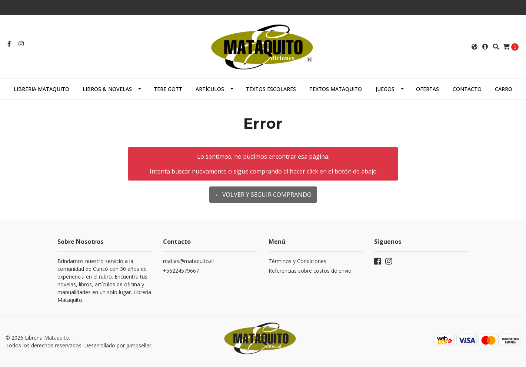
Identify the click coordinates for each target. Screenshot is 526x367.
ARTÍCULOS (210, 88)
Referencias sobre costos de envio (310, 270)
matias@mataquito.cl (188, 261)
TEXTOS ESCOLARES (271, 88)
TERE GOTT (168, 88)
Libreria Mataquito (41, 88)
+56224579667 (181, 270)
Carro (503, 88)
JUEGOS (385, 88)
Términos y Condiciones (297, 261)
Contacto (467, 88)
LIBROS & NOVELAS (107, 88)
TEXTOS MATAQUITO (335, 88)
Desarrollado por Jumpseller (117, 345)
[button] (474, 46)
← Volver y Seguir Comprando (263, 195)
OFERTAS (427, 88)
